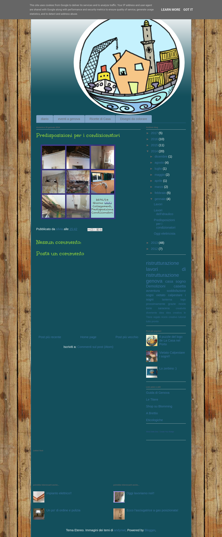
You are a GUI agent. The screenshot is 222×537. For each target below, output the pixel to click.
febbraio (161, 193)
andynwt (120, 530)
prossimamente (155, 303)
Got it (188, 9)
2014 (155, 151)
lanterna (167, 299)
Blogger (150, 530)
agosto (160, 162)
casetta (180, 286)
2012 (155, 248)
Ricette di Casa (100, 119)
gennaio (161, 199)
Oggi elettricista (164, 233)
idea (161, 312)
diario (45, 119)
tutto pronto (152, 321)
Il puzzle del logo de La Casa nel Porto (171, 340)
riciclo (182, 303)
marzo (159, 186)
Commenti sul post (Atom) (95, 347)
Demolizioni (155, 286)
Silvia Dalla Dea (152, 432)
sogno (181, 281)
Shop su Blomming (159, 406)
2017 (155, 133)
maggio (160, 174)
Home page (88, 337)
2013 (155, 242)
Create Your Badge (167, 432)
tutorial (182, 317)
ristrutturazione (162, 263)
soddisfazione (176, 290)
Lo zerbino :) (168, 368)
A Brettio (152, 413)
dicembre (161, 156)
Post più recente (50, 337)
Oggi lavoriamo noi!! (140, 493)
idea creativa (174, 312)
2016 (155, 139)
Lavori (158, 204)
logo (183, 299)
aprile (159, 180)
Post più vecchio (127, 337)
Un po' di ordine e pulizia (63, 510)
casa (169, 281)
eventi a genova (69, 119)
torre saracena (158, 308)
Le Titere (152, 399)
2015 (155, 145)
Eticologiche (154, 420)
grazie (172, 303)
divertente (151, 312)
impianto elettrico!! (59, 493)
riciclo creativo (169, 317)
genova (154, 281)
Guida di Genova (157, 392)
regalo (156, 317)
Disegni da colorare (133, 119)
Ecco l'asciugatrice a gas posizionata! (152, 510)
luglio (159, 168)
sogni (150, 295)
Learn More (170, 9)
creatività (181, 308)
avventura (153, 290)
